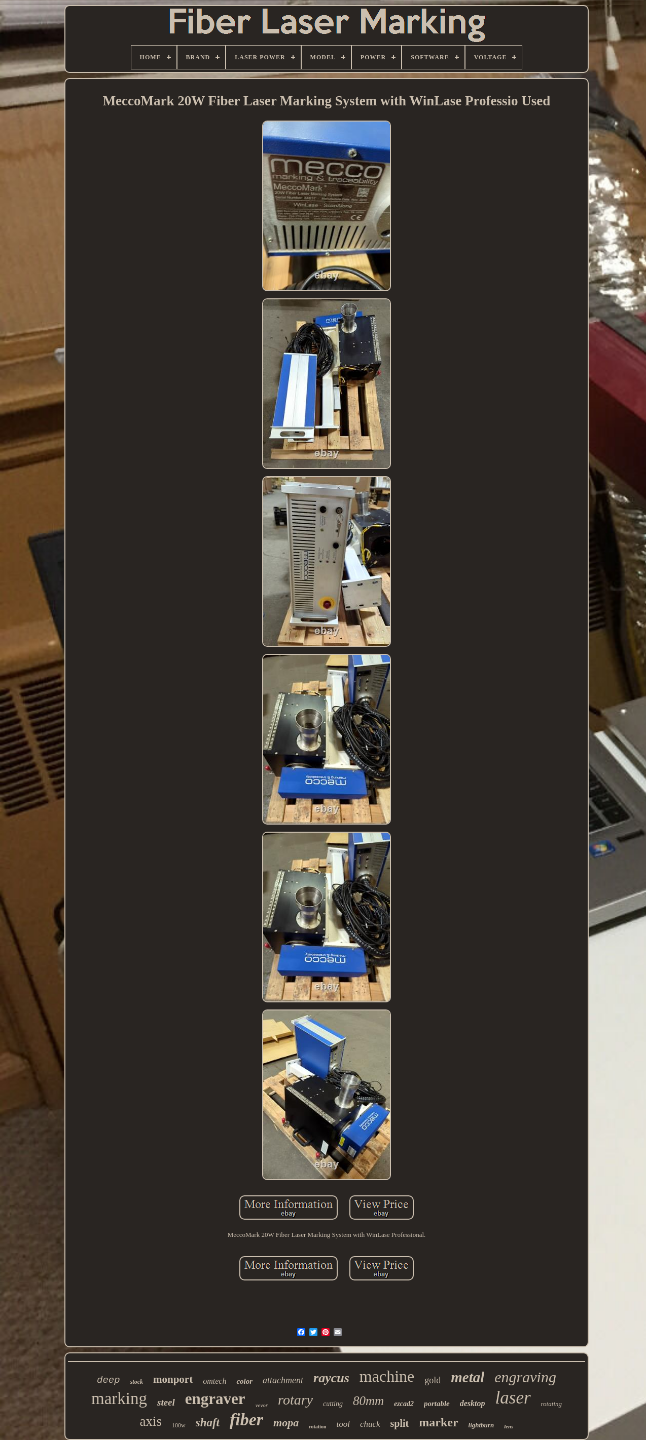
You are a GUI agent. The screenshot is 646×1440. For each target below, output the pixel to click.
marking (119, 1398)
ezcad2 (404, 1404)
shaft (208, 1422)
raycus (331, 1378)
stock (136, 1381)
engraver (215, 1399)
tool (342, 1424)
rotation (317, 1426)
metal (467, 1377)
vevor (262, 1405)
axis (151, 1421)
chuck (370, 1424)
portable (437, 1403)
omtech (214, 1381)
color (244, 1381)
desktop (472, 1403)
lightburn (481, 1425)
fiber (246, 1419)
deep (108, 1380)
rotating (551, 1404)
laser (513, 1398)
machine (387, 1376)
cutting (333, 1404)
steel (166, 1402)
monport (173, 1379)
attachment (283, 1380)
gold (432, 1380)
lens (508, 1426)
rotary (295, 1400)
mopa (286, 1422)
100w (179, 1425)
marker (438, 1422)
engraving (525, 1377)
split (399, 1423)
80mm (368, 1401)
